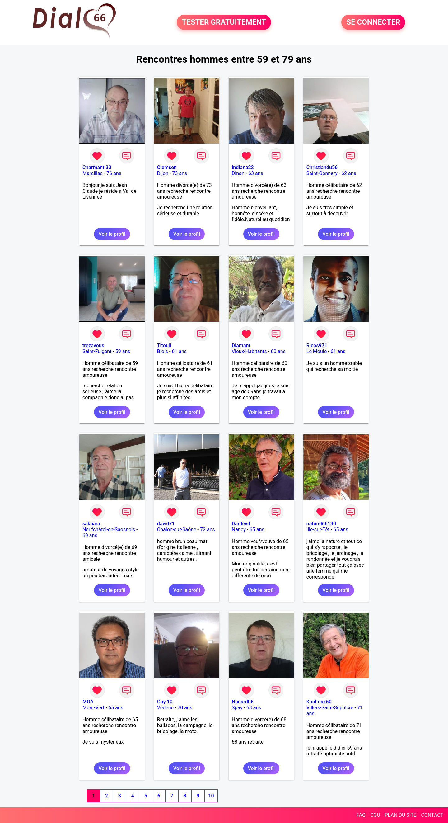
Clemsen (167, 167)
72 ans (207, 529)
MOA (87, 702)
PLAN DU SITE (401, 815)
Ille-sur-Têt (317, 529)
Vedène (165, 708)
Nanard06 (243, 702)
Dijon (162, 173)
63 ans (255, 173)
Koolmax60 (319, 702)
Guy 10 (165, 702)
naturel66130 (321, 524)
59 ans (122, 351)
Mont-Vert (93, 708)
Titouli (164, 345)
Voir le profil (112, 234)
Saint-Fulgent (97, 351)
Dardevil (241, 524)
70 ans (184, 708)
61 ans (179, 351)
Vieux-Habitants (249, 351)
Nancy (239, 529)
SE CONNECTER (373, 22)
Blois (162, 351)
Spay (237, 708)
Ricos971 (316, 345)
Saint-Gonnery (322, 173)
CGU (375, 815)
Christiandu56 (322, 167)
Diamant (241, 345)
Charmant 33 (96, 167)
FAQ (361, 815)
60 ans (278, 351)
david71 (166, 524)
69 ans (89, 535)
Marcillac (92, 173)
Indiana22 (243, 167)
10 (211, 796)
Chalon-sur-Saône (176, 529)
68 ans (253, 708)
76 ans (113, 173)
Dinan (238, 173)
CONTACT (432, 815)
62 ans (348, 173)
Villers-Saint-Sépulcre (329, 708)
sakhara (91, 524)
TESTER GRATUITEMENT (224, 22)
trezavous (93, 345)
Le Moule (316, 351)
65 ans (257, 529)
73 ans (179, 173)
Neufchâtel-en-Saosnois (108, 529)
